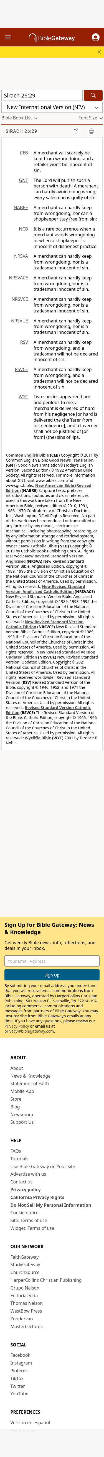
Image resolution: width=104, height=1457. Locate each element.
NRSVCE (20, 299)
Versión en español (30, 1423)
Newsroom (22, 1114)
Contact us (22, 1182)
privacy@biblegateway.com (29, 1031)
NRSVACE (18, 278)
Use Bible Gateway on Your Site (43, 1166)
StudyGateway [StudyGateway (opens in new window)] (25, 1264)
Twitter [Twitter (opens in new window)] (18, 1386)
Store (16, 1099)
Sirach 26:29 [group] (21, 131)
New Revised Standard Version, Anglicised (45, 558)
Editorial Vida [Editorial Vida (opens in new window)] (24, 1296)
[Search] (93, 95)
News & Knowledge (31, 1076)
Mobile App (22, 1091)
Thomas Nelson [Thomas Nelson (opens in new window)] (27, 1303)
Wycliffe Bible (38, 737)
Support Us (22, 1122)
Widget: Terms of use (32, 1228)
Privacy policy (26, 1189)
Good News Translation (71, 460)
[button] (96, 37)
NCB (23, 229)
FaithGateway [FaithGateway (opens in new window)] (25, 1257)
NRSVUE (19, 321)
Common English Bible (27, 455)
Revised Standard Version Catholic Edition (48, 710)
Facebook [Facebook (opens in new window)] (21, 1355)
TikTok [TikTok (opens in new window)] (17, 1378)
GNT (23, 180)
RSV (24, 342)
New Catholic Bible (39, 546)
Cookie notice (25, 1213)
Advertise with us (28, 1174)
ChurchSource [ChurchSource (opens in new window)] (25, 1272)
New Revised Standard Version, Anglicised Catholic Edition (45, 589)
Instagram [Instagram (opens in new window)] (21, 1363)
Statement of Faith (30, 1083)
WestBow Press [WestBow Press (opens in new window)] (26, 1311)
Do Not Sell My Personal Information (51, 1205)
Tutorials (20, 1159)
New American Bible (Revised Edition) (48, 488)
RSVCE (21, 369)
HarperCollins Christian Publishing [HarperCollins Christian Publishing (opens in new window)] (46, 1280)
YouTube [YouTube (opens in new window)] (20, 1394)
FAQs (16, 1151)
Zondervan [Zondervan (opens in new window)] (22, 1319)
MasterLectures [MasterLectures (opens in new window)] (27, 1326)
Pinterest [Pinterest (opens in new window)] (20, 1371)
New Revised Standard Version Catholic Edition (44, 624)
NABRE (21, 207)
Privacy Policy (16, 1026)
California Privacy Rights (38, 1197)
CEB (24, 153)
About (17, 1068)
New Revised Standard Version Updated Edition (50, 654)
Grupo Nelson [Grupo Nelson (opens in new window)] (25, 1288)
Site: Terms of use (29, 1220)
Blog (15, 1107)
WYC (23, 397)
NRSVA (21, 256)
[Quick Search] (42, 95)
